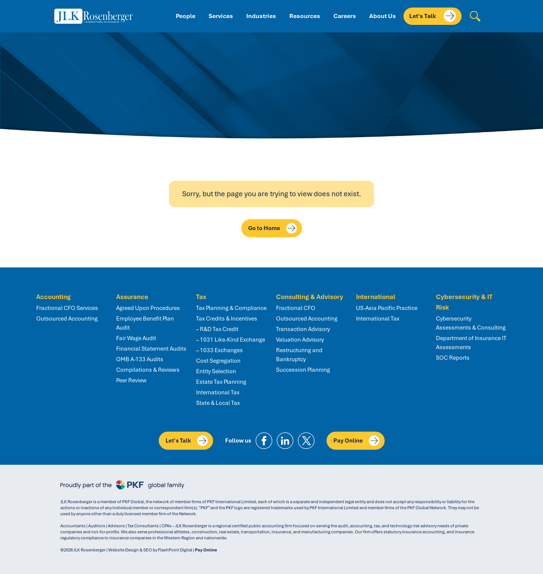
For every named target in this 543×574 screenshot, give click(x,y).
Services (221, 16)
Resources (304, 16)
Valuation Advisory (300, 339)
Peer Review (131, 380)
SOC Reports (452, 358)
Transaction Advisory (303, 329)
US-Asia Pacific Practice (386, 308)
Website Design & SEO (130, 550)
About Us (382, 16)
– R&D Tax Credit (217, 329)
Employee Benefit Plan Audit (145, 323)
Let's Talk (432, 16)
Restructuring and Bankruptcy (299, 355)
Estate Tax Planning (221, 382)
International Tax (217, 392)
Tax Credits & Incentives (226, 318)
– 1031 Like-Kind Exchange (230, 339)
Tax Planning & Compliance (231, 308)
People (185, 16)
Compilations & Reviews (147, 370)
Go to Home (272, 228)
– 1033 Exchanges (219, 350)
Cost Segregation (218, 361)
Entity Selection (216, 371)
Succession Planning (303, 370)
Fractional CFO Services (67, 308)
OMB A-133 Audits (139, 359)
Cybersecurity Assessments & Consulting (471, 323)
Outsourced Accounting (67, 318)
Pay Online (356, 440)
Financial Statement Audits (151, 349)
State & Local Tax (218, 403)
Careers (344, 16)
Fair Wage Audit (136, 338)
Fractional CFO (295, 308)
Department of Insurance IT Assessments (471, 342)
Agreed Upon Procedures (148, 308)
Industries (261, 16)
